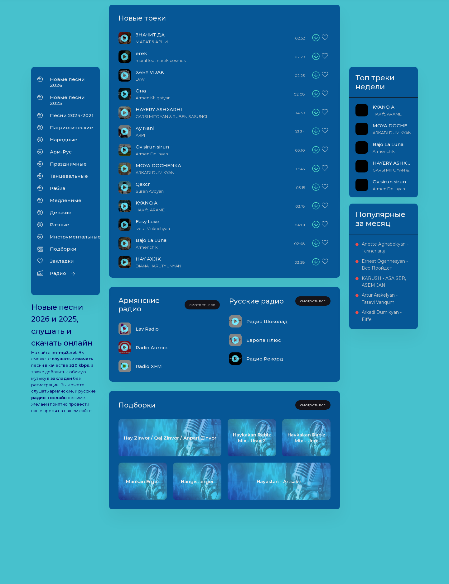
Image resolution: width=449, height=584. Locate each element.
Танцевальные (69, 176)
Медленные (65, 200)
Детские (60, 212)
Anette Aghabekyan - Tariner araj (385, 247)
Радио (58, 273)
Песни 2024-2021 (72, 115)
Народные (63, 140)
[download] (316, 38)
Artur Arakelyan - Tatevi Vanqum (380, 298)
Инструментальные (72, 237)
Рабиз (57, 188)
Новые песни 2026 (67, 82)
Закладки (62, 261)
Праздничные (68, 164)
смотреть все (202, 304)
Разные (59, 225)
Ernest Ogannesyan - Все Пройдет (385, 264)
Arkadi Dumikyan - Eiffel (382, 315)
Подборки (63, 249)
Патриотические (71, 127)
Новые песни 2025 (67, 100)
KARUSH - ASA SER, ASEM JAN (384, 282)
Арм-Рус (61, 152)
